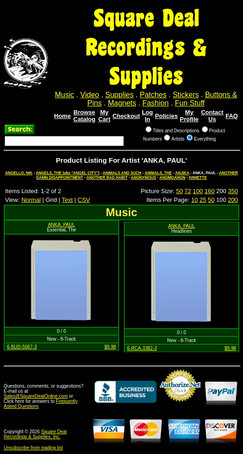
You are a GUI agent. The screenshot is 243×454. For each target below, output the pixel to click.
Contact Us (212, 116)
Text (67, 199)
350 (233, 191)
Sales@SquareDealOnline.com (36, 396)
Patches (153, 95)
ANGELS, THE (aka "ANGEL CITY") (67, 173)
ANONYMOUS (143, 177)
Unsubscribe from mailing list (33, 447)
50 (179, 191)
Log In (147, 116)
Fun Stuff (190, 103)
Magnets (122, 103)
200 (233, 199)
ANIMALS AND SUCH (122, 173)
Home (62, 115)
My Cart (104, 116)
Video (89, 95)
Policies (166, 115)
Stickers (186, 95)
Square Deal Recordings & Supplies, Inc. (35, 434)
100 (198, 191)
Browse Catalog (84, 116)
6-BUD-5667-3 (21, 346)
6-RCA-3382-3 (142, 348)
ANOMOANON (172, 177)
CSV (84, 199)
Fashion (155, 103)
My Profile (189, 116)
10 (194, 199)
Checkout (126, 115)
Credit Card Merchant (180, 405)
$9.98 (110, 346)
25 (203, 199)
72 (187, 191)
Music (64, 95)
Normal (31, 199)
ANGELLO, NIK (18, 173)
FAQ (231, 115)
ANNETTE (197, 177)
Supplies (119, 95)
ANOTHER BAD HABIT (107, 177)
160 (210, 191)
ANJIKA (182, 173)
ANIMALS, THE (158, 173)
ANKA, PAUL (61, 224)
